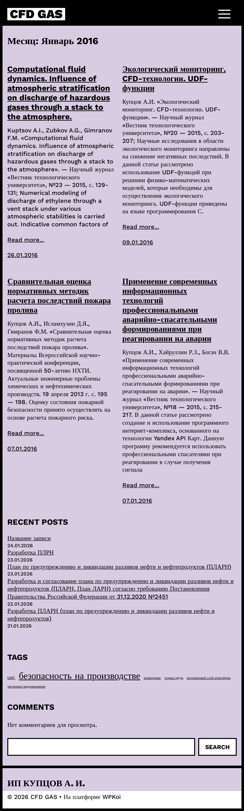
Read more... (25, 239)
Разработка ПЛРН (30, 552)
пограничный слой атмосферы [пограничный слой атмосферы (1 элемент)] (208, 678)
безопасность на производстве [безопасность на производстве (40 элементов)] (79, 675)
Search (217, 747)
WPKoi (111, 797)
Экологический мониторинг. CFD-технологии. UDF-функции (174, 78)
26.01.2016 (22, 255)
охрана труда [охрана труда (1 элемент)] (174, 678)
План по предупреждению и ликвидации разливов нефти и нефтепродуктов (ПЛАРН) (119, 566)
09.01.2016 (137, 242)
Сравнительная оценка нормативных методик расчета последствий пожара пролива (59, 296)
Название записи (29, 538)
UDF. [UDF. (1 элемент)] (11, 678)
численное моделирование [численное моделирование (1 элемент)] (26, 686)
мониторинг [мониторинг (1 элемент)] (152, 678)
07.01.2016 (22, 448)
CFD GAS (36, 14)
